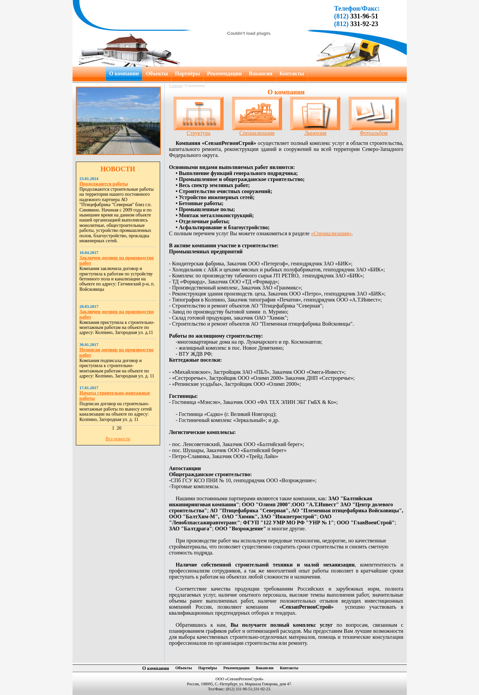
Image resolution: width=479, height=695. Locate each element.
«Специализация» (331, 233)
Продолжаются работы (104, 183)
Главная (176, 85)
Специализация (257, 130)
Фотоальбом (374, 130)
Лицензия (315, 130)
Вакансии (260, 73)
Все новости (118, 438)
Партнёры (187, 73)
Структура (198, 130)
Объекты (157, 73)
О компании (124, 73)
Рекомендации (224, 73)
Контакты (291, 73)
